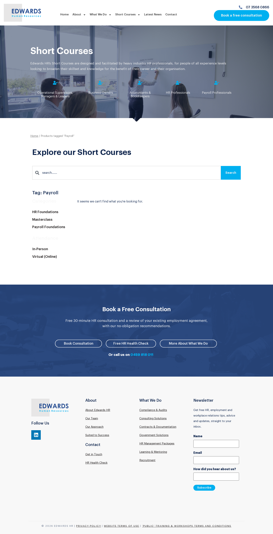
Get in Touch (93, 454)
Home (64, 14)
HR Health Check (96, 463)
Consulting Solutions (153, 418)
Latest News (153, 14)
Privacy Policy (88, 525)
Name (197, 436)
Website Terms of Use (121, 525)
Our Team (91, 418)
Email (197, 453)
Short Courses (127, 14)
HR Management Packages (156, 444)
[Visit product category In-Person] (52, 250)
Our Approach (94, 427)
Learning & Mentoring (153, 452)
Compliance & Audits (153, 410)
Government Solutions (154, 435)
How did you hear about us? (214, 469)
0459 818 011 (141, 355)
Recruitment (147, 460)
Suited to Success (97, 435)
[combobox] (126, 173)
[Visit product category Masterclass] (52, 220)
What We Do (100, 14)
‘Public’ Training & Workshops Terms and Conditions (186, 525)
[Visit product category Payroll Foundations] (52, 228)
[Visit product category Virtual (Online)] (52, 257)
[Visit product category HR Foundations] (52, 213)
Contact (171, 14)
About (79, 14)
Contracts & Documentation (157, 427)
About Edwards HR (97, 410)
